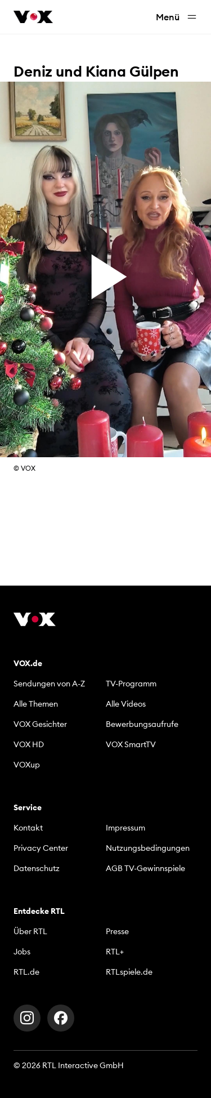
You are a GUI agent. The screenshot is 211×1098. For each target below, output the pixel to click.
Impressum (125, 828)
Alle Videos (126, 704)
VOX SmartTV (131, 744)
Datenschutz (37, 868)
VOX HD (29, 744)
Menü (176, 17)
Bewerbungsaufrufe (142, 724)
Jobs (22, 952)
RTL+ (115, 952)
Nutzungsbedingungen (148, 848)
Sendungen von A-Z (49, 684)
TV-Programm (131, 684)
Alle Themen (36, 704)
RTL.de (26, 972)
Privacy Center (41, 848)
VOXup (27, 765)
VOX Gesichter (40, 724)
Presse (117, 931)
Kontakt (28, 828)
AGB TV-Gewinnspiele (145, 868)
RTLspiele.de (129, 972)
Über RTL (30, 931)
